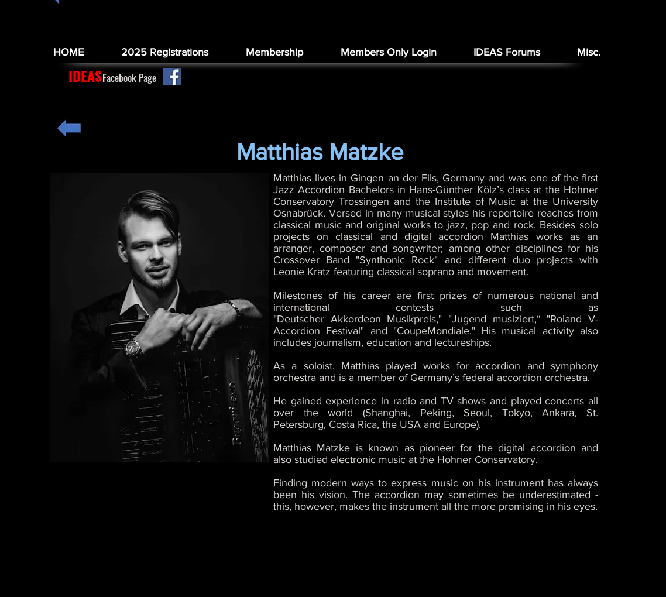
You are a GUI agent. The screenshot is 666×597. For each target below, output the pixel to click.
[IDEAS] (85, 76)
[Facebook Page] (129, 78)
